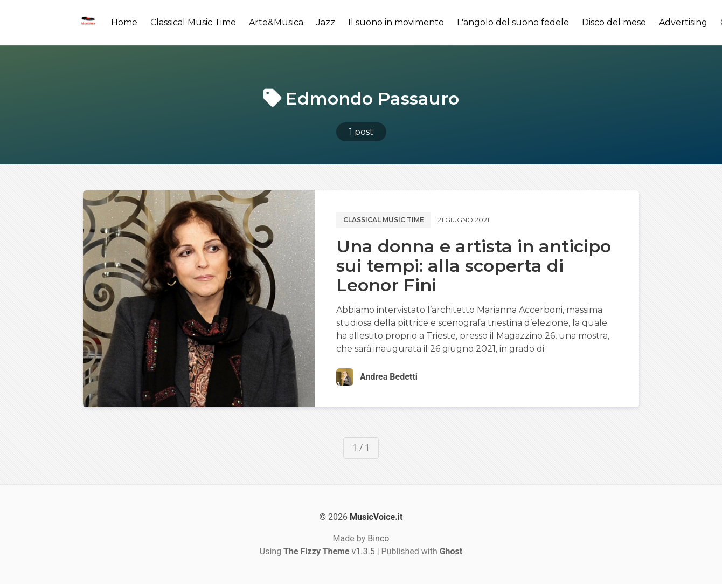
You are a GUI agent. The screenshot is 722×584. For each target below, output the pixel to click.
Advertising (683, 22)
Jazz (325, 22)
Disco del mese (614, 22)
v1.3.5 (329, 551)
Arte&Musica (276, 22)
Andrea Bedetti (389, 377)
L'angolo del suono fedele (513, 22)
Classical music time (383, 220)
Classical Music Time (193, 22)
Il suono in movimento (396, 22)
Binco (378, 538)
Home (124, 22)
